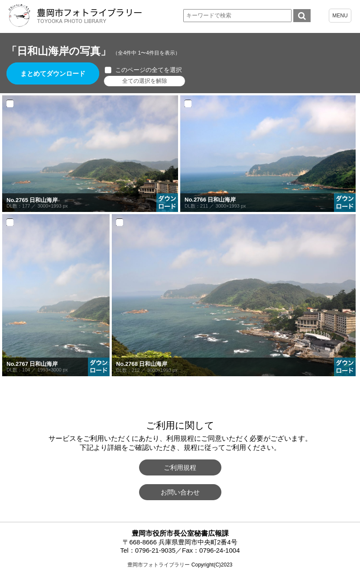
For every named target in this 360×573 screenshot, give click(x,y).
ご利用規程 (180, 467)
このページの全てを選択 (148, 69)
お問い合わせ (180, 492)
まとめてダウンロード (52, 73)
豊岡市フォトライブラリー (158, 565)
